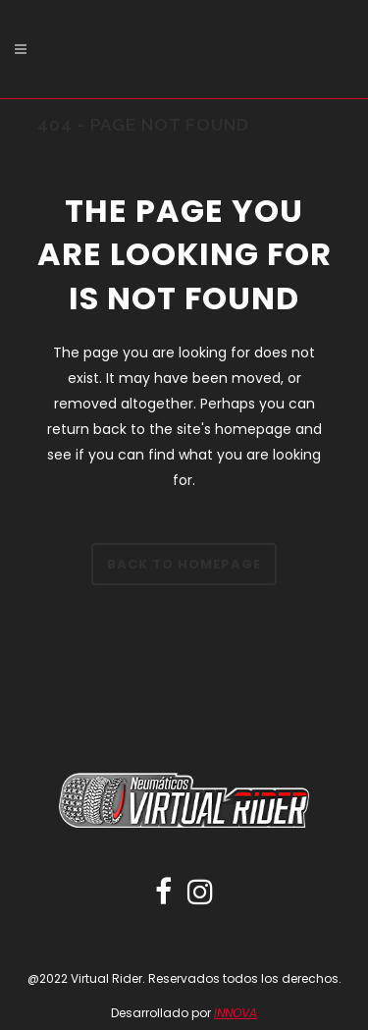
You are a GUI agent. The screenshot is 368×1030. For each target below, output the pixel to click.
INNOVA (235, 1012)
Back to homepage (184, 564)
